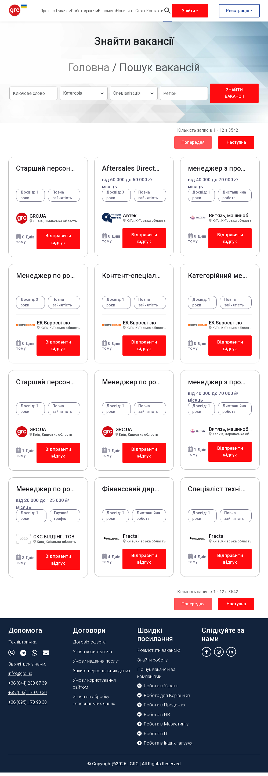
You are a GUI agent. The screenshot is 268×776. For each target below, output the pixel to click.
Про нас (48, 11)
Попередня (193, 142)
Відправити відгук (58, 239)
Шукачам (63, 11)
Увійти (188, 10)
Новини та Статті (131, 11)
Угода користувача (92, 654)
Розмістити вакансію (158, 653)
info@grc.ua (20, 676)
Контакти (154, 11)
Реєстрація (237, 10)
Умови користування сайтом (94, 687)
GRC (134, 767)
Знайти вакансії (234, 93)
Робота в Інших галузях (164, 746)
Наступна (236, 142)
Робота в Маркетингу (163, 727)
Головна (89, 67)
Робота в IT (152, 736)
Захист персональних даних (101, 674)
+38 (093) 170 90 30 (27, 695)
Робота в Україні (157, 689)
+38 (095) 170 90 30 (27, 705)
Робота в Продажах (161, 708)
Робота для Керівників (163, 698)
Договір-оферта (89, 645)
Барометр (107, 11)
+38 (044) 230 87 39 (27, 686)
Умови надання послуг (96, 664)
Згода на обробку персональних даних (94, 703)
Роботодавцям (84, 11)
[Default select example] (84, 93)
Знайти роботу (152, 663)
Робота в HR (153, 717)
